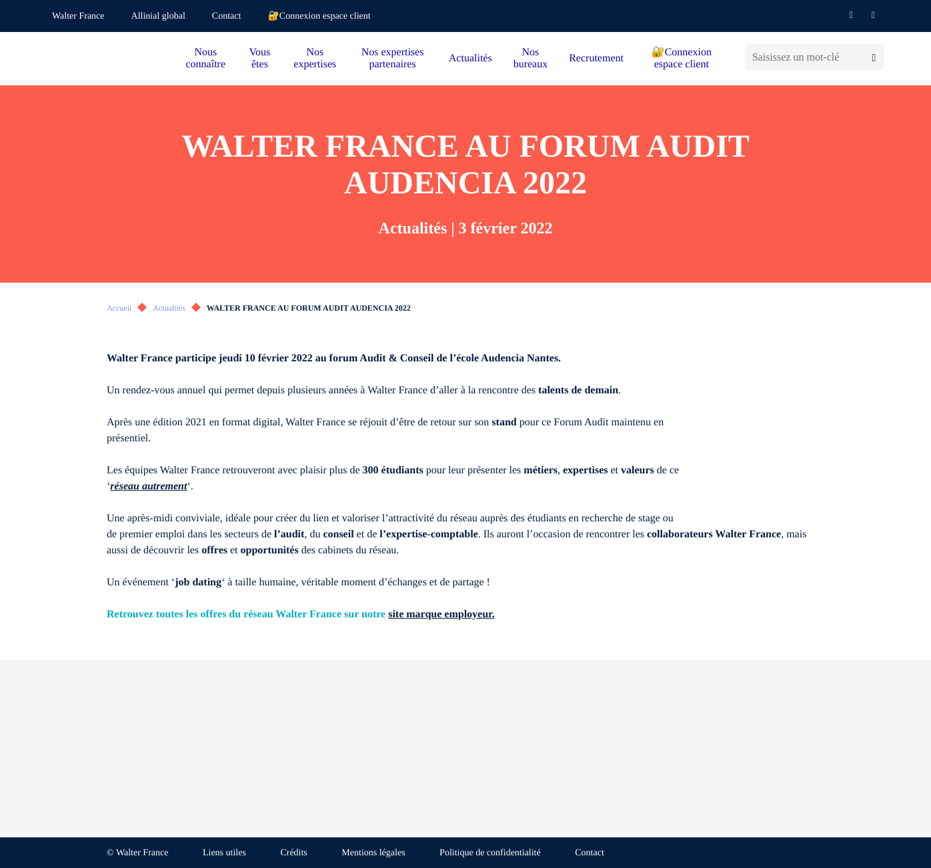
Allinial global (158, 16)
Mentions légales (373, 853)
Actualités (470, 58)
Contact (226, 16)
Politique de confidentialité (490, 853)
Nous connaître (206, 58)
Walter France (78, 16)
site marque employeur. (441, 614)
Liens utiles (224, 853)
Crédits (293, 853)
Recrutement (596, 58)
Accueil (119, 308)
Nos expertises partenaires (392, 58)
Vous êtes (260, 58)
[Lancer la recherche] (874, 57)
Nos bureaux (531, 58)
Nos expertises (314, 58)
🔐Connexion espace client (318, 16)
